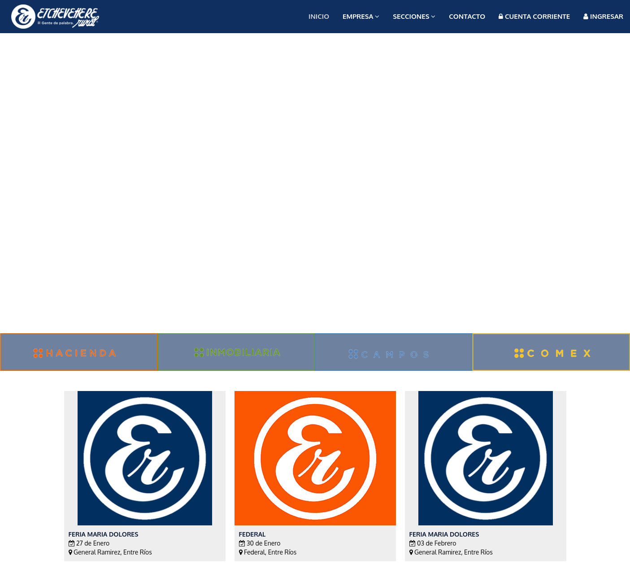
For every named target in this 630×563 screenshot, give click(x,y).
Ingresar (603, 16)
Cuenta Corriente (534, 16)
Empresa (361, 16)
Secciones (414, 16)
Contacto (467, 16)
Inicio (318, 16)
